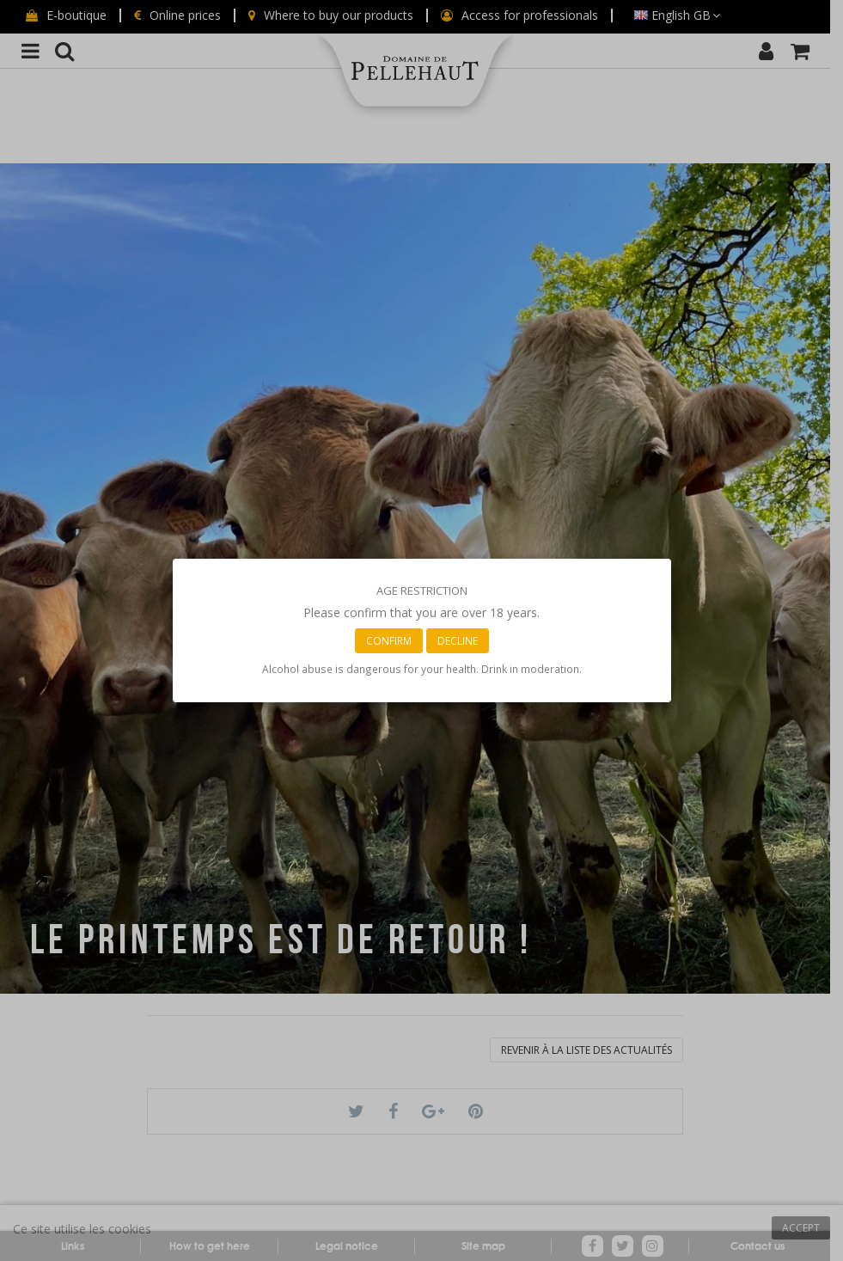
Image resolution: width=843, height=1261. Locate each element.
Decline (457, 641)
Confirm (389, 641)
